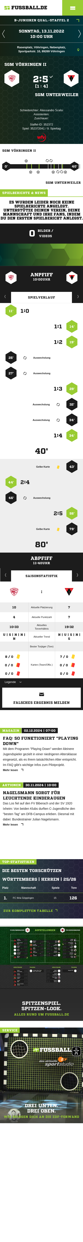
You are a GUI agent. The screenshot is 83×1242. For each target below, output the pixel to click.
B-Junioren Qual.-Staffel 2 (46, 21)
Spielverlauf (41, 297)
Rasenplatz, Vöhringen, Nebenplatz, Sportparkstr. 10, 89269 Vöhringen (48, 49)
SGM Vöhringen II (25, 64)
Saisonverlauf (77, 575)
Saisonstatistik (41, 576)
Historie (5, 575)
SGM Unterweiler (57, 95)
